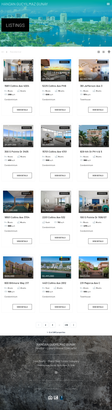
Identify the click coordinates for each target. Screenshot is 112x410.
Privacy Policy (71, 389)
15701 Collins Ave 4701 (54, 151)
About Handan (53, 389)
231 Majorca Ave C (90, 283)
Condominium (10, 99)
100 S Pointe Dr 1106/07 (93, 217)
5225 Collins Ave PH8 (54, 85)
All (2, 52)
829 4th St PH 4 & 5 (91, 151)
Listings (37, 389)
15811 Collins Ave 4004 (16, 85)
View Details (22, 110)
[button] (108, 3)
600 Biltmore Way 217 (16, 283)
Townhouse (85, 99)
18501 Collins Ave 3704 (16, 217)
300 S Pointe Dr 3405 (16, 151)
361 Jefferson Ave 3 (91, 85)
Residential (15, 52)
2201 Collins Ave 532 (53, 217)
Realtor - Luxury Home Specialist (56, 348)
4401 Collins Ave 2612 (54, 283)
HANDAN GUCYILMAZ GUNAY (24, 4)
